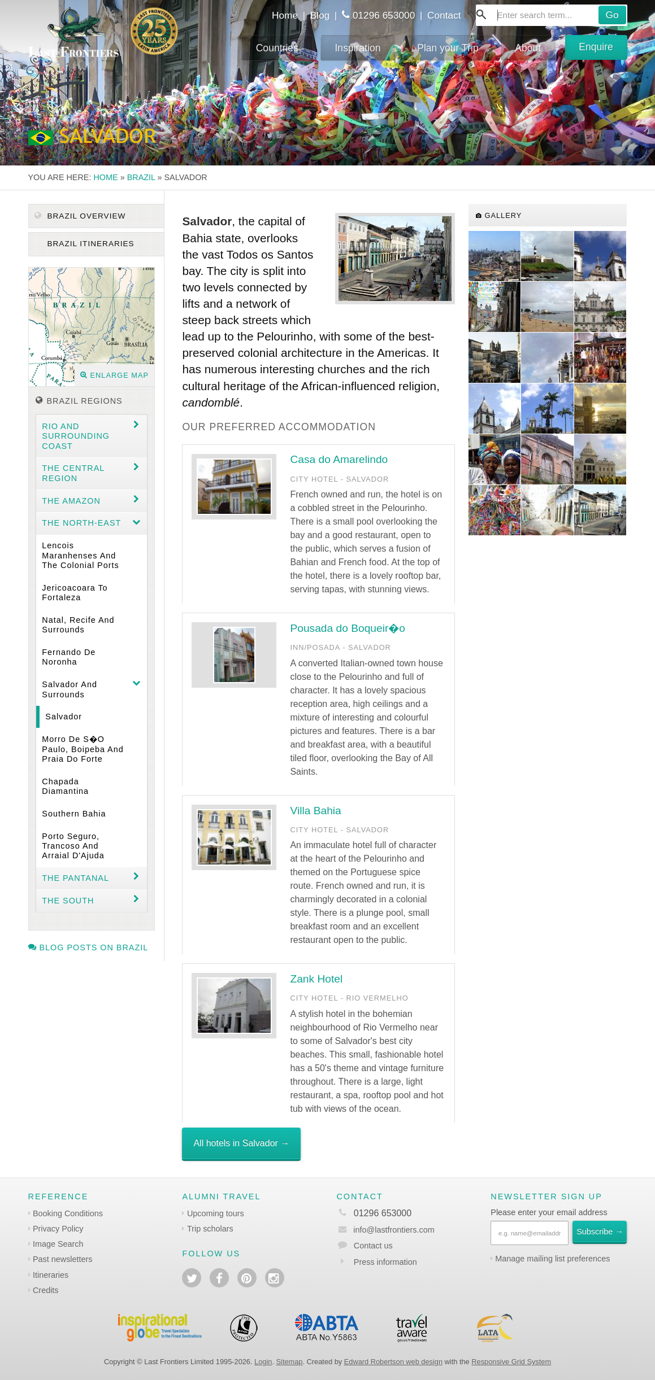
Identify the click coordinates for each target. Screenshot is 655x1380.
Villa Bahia (315, 810)
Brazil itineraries (90, 243)
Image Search (58, 1243)
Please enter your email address (549, 1212)
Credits (46, 1290)
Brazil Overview (80, 216)
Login (263, 1361)
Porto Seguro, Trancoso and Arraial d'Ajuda (73, 846)
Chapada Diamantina (65, 786)
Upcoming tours (215, 1213)
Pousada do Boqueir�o (347, 628)
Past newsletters (63, 1259)
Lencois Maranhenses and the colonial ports (80, 555)
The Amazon (71, 500)
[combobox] (551, 15)
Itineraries (50, 1274)
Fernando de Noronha (69, 657)
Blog (320, 15)
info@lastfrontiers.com (385, 1229)
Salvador (63, 716)
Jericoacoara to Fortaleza (74, 592)
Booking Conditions (68, 1213)
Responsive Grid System (511, 1361)
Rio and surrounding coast (76, 436)
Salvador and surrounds (69, 689)
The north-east (81, 522)
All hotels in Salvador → (241, 1143)
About (528, 48)
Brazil (141, 177)
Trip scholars (210, 1228)
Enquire (596, 47)
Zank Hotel (316, 979)
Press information (385, 1262)
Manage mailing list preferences (552, 1258)
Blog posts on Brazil (88, 947)
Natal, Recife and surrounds (78, 624)
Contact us (373, 1245)
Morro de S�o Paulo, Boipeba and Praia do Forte (82, 749)
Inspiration (357, 48)
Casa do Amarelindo (339, 459)
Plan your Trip (448, 48)
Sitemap (289, 1361)
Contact (444, 15)
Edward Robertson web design (393, 1361)
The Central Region (73, 473)
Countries (277, 48)
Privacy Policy (58, 1228)
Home (285, 15)
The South (68, 900)
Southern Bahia (74, 813)
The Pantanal (75, 878)
